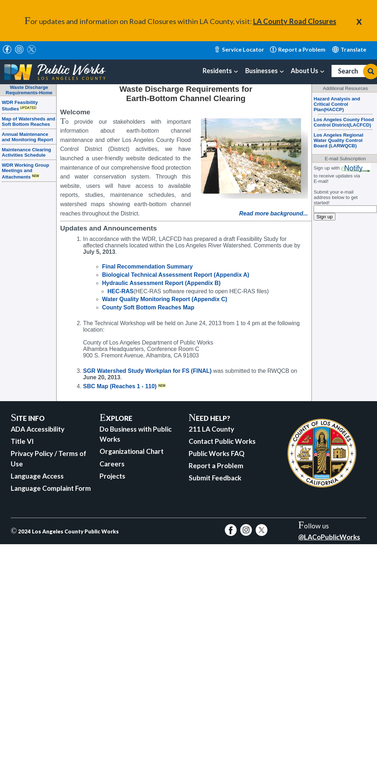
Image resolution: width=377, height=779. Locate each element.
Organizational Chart (132, 451)
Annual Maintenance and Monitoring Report (27, 137)
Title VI (22, 441)
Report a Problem (216, 465)
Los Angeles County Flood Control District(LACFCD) (344, 122)
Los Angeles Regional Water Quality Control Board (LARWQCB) (338, 140)
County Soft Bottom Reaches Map (148, 307)
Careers (112, 464)
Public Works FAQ (217, 453)
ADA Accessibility (37, 429)
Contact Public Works (222, 441)
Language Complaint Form (51, 488)
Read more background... (273, 213)
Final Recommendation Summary (147, 266)
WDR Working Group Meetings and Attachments (25, 171)
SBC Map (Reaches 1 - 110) (119, 386)
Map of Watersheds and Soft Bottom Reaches (28, 121)
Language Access (37, 476)
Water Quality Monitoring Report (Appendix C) (164, 299)
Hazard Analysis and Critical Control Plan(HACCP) (337, 104)
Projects (112, 476)
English (349, 49)
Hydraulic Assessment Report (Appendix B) (161, 283)
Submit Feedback (215, 478)
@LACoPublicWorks (329, 537)
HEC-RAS (120, 291)
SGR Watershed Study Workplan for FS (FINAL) (147, 371)
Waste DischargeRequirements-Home (29, 90)
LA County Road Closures (294, 21)
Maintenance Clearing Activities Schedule (26, 152)
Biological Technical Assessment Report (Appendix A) (175, 275)
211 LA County (211, 429)
